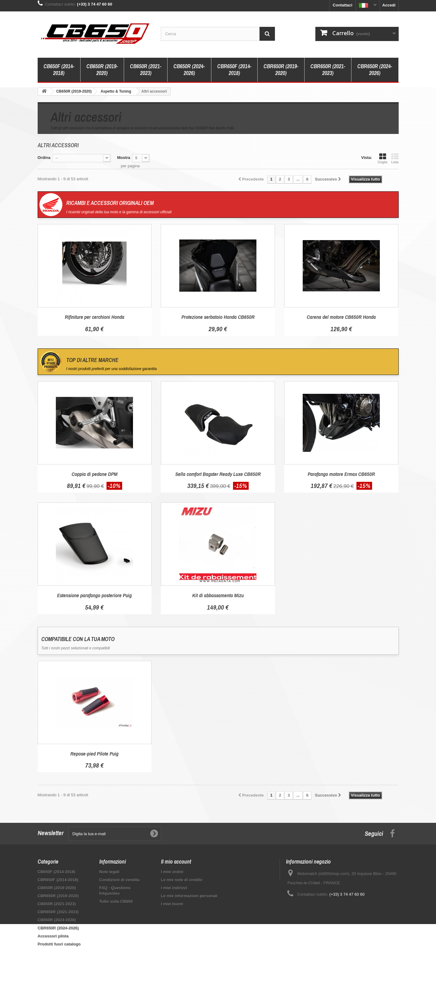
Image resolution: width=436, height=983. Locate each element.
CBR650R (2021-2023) (327, 69)
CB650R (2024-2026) (189, 69)
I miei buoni (172, 904)
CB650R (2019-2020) (102, 69)
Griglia (383, 158)
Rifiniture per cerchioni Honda (94, 316)
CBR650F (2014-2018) (234, 69)
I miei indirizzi (174, 887)
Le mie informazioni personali (189, 895)
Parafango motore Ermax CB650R (341, 473)
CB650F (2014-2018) (59, 69)
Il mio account (176, 861)
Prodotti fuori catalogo (59, 944)
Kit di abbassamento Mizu (218, 595)
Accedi (389, 5)
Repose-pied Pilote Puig (94, 753)
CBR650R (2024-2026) (374, 69)
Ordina (44, 157)
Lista (395, 158)
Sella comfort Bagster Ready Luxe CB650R (218, 473)
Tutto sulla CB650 (116, 901)
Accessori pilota (53, 936)
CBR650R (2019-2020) (281, 69)
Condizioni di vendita (119, 879)
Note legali (109, 871)
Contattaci (342, 5)
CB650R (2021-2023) (145, 69)
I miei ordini (172, 871)
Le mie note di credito (181, 879)
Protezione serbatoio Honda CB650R (218, 316)
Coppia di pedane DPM (95, 473)
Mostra (123, 157)
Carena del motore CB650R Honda (341, 316)
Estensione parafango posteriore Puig (94, 595)
